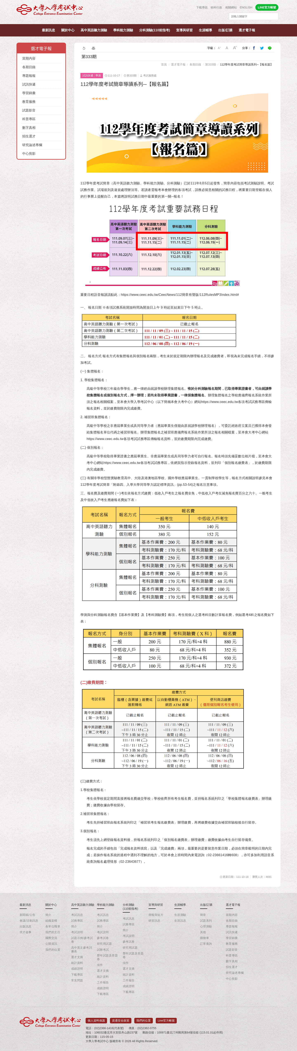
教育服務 (28, 101)
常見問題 (77, 980)
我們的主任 (52, 932)
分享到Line (269, 48)
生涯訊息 (180, 920)
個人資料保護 (96, 1019)
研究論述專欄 (32, 145)
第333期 (210, 64)
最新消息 (25, 904)
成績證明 (77, 968)
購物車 (204, 938)
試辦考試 (103, 949)
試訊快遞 (28, 84)
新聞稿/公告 (27, 914)
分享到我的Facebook (254, 48)
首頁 (164, 64)
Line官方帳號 (166, 1019)
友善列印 (93, 48)
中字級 (227, 48)
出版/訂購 (225, 30)
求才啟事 (26, 932)
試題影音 (28, 110)
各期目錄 (28, 67)
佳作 (100, 965)
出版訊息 (26, 926)
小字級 (219, 48)
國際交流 (51, 938)
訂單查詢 (206, 943)
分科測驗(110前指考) (154, 30)
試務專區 (77, 920)
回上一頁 (83, 48)
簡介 (48, 914)
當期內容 (28, 58)
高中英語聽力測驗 (94, 30)
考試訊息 (77, 914)
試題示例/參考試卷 (82, 939)
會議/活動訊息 (29, 920)
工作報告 (103, 982)
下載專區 (202, 7)
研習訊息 (154, 920)
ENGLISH (246, 7)
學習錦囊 (28, 93)
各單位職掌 (52, 926)
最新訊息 (48, 30)
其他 (203, 932)
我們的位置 (52, 949)
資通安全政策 (120, 1019)
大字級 (235, 48)
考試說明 (77, 932)
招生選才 (28, 136)
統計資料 (77, 962)
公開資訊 (51, 943)
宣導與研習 (184, 30)
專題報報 (28, 75)
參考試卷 (103, 938)
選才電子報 (247, 30)
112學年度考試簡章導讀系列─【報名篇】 (246, 64)
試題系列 (206, 920)
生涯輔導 (205, 30)
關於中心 (67, 30)
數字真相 (28, 127)
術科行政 (216, 7)
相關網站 (231, 7)
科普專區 (28, 119)
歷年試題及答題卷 (107, 957)
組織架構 (51, 920)
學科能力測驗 (123, 30)
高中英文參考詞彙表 (81, 949)
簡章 (203, 914)
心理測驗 (206, 926)
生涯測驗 (180, 914)
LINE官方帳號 (267, 7)
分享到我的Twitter (262, 48)
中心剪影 (28, 153)
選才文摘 (77, 957)
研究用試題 (104, 943)
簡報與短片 (155, 914)
